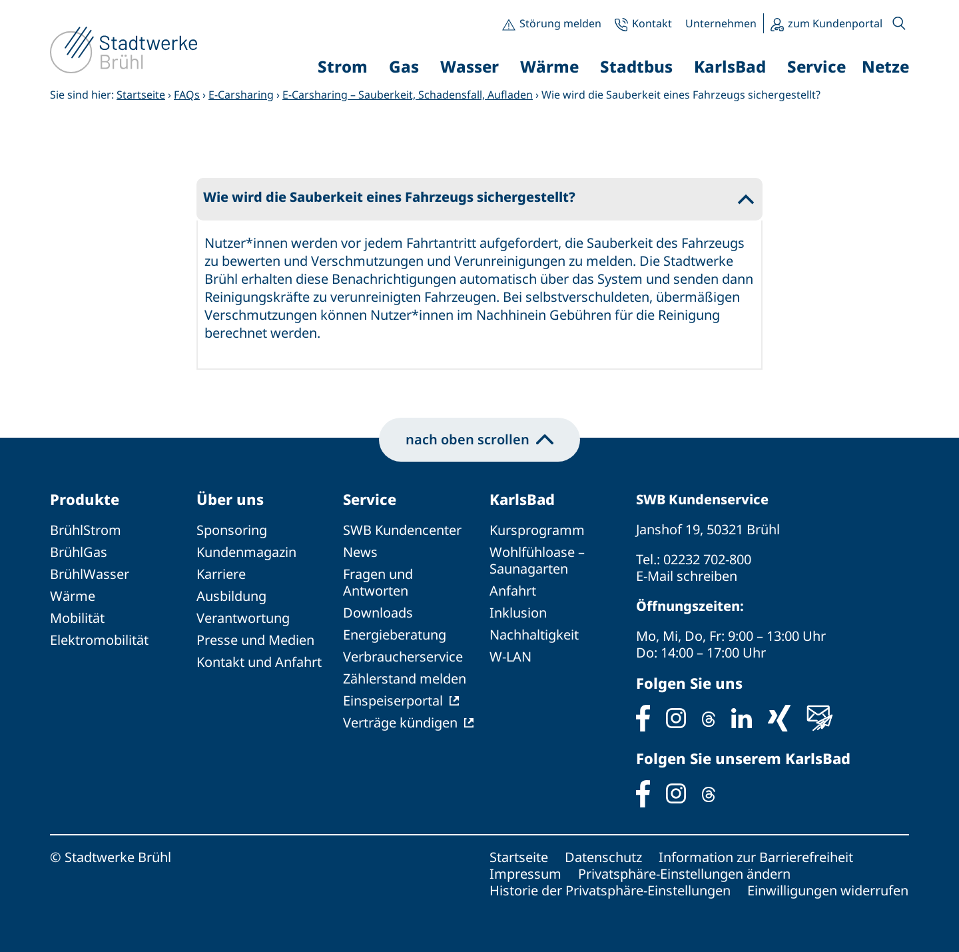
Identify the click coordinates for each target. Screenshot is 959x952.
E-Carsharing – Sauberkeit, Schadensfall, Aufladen (407, 94)
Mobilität (77, 618)
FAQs (187, 94)
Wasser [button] (469, 66)
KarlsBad (522, 499)
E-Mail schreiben (686, 576)
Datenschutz (603, 857)
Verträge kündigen (400, 722)
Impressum (525, 874)
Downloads (378, 613)
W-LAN (510, 657)
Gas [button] (404, 66)
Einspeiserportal (393, 701)
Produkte (84, 499)
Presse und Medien (255, 640)
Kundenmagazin (246, 552)
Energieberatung (394, 635)
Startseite (141, 94)
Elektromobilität (99, 640)
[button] (899, 23)
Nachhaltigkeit (534, 635)
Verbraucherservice (403, 657)
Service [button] (816, 66)
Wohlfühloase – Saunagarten (537, 560)
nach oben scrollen (479, 439)
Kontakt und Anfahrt (259, 662)
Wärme (72, 596)
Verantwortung (243, 618)
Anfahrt (512, 591)
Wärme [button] (549, 66)
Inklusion (518, 613)
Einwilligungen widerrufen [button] (827, 890)
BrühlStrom (85, 530)
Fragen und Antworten (378, 582)
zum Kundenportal (835, 23)
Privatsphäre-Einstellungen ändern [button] (684, 874)
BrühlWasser (89, 574)
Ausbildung (231, 596)
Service (369, 499)
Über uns (230, 499)
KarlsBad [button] (730, 66)
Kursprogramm (537, 530)
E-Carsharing (241, 94)
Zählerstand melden (404, 679)
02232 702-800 (707, 559)
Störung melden (560, 23)
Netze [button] (885, 66)
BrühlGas (78, 552)
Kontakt (652, 23)
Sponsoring (231, 530)
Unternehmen (721, 23)
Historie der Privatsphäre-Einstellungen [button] (610, 890)
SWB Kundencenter (402, 530)
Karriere (221, 574)
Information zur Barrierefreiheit (756, 857)
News (360, 552)
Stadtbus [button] (636, 66)
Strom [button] (343, 66)
